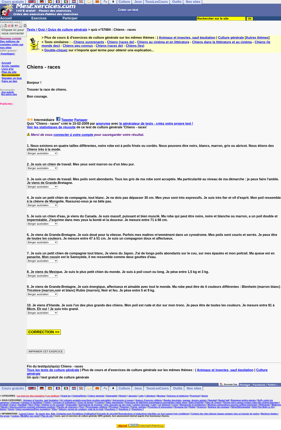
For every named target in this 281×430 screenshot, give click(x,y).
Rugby (192, 407)
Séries (3, 409)
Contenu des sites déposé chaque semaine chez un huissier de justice (225, 414)
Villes (54, 409)
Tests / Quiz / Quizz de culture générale (57, 29)
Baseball (212, 400)
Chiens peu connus (78, 45)
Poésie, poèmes (138, 407)
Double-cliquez (56, 50)
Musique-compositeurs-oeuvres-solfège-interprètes (233, 405)
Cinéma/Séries (79, 396)
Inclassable (71, 405)
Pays (81, 407)
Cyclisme (99, 402)
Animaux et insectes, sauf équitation (187, 37)
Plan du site (9, 72)
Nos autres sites (9, 94)
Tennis (11, 409)
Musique (161, 396)
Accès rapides (10, 65)
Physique (113, 407)
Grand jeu (66, 396)
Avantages (7, 53)
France (13, 405)
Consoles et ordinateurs (64, 402)
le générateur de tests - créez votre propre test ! (156, 123)
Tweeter (67, 120)
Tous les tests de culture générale (53, 370)
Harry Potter (34, 405)
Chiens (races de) (120, 42)
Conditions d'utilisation (84, 414)
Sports (205, 396)
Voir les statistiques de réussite (51, 127)
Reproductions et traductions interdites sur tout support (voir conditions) (153, 414)
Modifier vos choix (30, 416)
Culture (124, 388)
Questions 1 (111, 409)
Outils (177, 388)
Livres (175, 405)
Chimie (47, 402)
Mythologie (264, 405)
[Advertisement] (12, 125)
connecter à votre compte (73, 134)
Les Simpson (164, 405)
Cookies (15, 416)
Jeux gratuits (7, 92)
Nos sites (194, 388)
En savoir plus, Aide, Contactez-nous (54, 414)
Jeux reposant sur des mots (117, 405)
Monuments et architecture (193, 405)
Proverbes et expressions (160, 407)
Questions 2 (124, 409)
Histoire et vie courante (53, 405)
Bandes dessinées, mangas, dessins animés (185, 400)
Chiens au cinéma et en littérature (163, 42)
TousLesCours (157, 388)
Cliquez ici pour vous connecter (12, 31)
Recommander (11, 75)
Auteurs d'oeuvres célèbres (148, 400)
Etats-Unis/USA (196, 402)
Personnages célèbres (96, 407)
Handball (22, 405)
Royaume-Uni (180, 407)
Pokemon (124, 407)
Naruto (4, 407)
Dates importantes (114, 402)
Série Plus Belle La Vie (263, 407)
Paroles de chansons (67, 407)
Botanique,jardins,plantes (243, 400)
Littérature (150, 396)
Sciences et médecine (177, 396)
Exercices (39, 18)
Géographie (111, 396)
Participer (70, 18)
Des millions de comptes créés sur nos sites (11, 43)
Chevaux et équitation (31, 402)
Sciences (201, 407)
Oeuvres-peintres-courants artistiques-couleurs (32, 407)
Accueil (6, 18)
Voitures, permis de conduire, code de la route (81, 409)
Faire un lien (9, 81)
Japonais (132, 396)
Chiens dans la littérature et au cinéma (222, 42)
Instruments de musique (90, 405)
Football (4, 405)
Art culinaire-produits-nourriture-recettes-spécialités (85, 400)
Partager (81, 120)
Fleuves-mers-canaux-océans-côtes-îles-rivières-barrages (251, 402)
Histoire (123, 396)
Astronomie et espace (123, 400)
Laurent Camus (26, 414)
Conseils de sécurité (107, 414)
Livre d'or (8, 68)
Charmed (15, 402)
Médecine (276, 405)
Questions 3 (137, 409)
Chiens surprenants (89, 42)
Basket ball (223, 400)
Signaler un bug (12, 78)
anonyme (103, 123)
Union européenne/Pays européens (33, 409)
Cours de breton (85, 402)
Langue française (141, 405)
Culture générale (231, 37)
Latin (141, 396)
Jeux (138, 388)
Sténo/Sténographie (240, 407)
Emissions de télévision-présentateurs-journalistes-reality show (156, 402)
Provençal (195, 396)
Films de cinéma (213, 402)
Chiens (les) (135, 45)
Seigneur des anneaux (218, 407)
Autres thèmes (257, 37)
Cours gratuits (13, 388)
